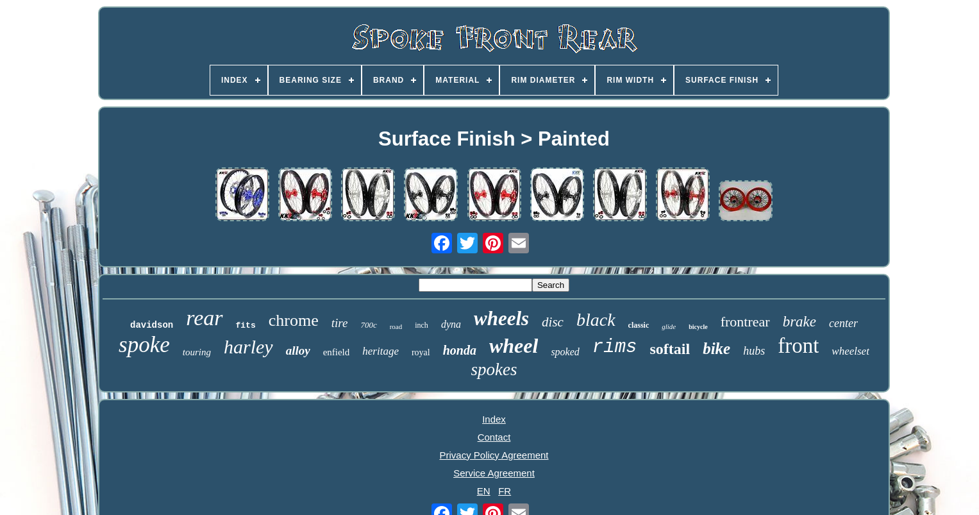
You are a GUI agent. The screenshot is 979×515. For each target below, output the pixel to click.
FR (504, 490)
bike (716, 348)
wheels (501, 318)
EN (483, 490)
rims (614, 347)
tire (339, 323)
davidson (151, 325)
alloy (298, 350)
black (595, 320)
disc (553, 322)
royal (421, 352)
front (798, 345)
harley (248, 346)
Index (494, 419)
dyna (451, 324)
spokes (494, 369)
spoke (144, 344)
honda (459, 350)
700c (368, 325)
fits (246, 325)
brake (799, 322)
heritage (380, 351)
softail (669, 349)
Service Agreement (494, 473)
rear (204, 318)
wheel (513, 345)
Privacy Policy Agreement (493, 455)
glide (669, 326)
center (843, 323)
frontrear (745, 322)
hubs (754, 350)
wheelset (850, 351)
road (396, 326)
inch (421, 325)
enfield (336, 352)
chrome (294, 320)
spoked (565, 351)
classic (638, 325)
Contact (494, 437)
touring (197, 352)
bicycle (698, 326)
